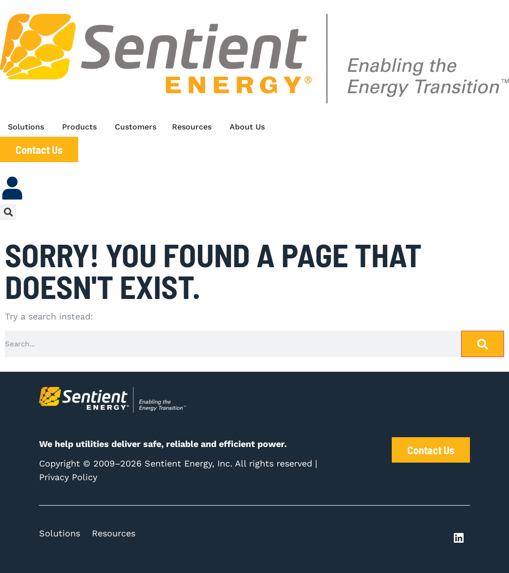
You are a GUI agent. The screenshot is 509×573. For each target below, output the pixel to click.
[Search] (482, 344)
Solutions (59, 533)
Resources (113, 533)
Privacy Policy (68, 477)
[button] (8, 212)
